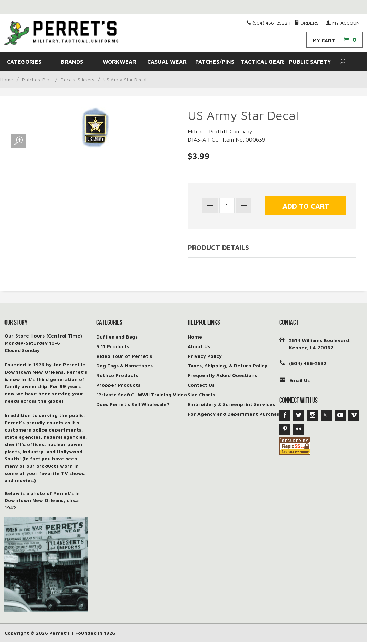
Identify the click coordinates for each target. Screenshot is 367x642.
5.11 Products (112, 346)
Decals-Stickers (78, 79)
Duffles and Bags (117, 337)
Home (6, 79)
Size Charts (201, 394)
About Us (199, 346)
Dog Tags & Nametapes (124, 366)
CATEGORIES (24, 62)
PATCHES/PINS (214, 62)
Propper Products (118, 385)
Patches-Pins (37, 79)
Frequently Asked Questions (222, 375)
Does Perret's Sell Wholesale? (132, 404)
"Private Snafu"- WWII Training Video (141, 394)
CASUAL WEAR (167, 62)
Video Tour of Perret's (124, 356)
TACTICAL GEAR (262, 62)
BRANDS (72, 62)
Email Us (299, 380)
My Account (344, 23)
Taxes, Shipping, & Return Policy (227, 366)
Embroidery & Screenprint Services (231, 404)
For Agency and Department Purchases (236, 414)
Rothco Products (117, 375)
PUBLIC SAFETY (310, 62)
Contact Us (201, 385)
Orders (307, 23)
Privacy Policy (205, 356)
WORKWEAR (119, 62)
